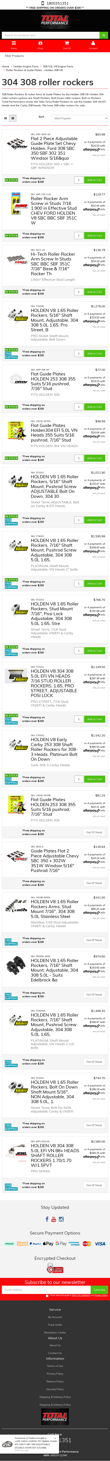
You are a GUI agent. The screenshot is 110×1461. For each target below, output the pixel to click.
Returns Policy (55, 1381)
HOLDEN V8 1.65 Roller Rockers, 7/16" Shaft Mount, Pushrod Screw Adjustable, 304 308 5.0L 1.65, (55, 550)
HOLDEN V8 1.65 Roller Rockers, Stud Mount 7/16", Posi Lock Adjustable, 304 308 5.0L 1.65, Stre (55, 613)
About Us (55, 1345)
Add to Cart (94, 180)
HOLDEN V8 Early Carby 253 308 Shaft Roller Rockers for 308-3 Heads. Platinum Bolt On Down (54, 749)
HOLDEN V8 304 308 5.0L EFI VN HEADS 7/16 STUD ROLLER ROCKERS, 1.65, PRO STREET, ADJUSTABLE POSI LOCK (54, 683)
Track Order (55, 1324)
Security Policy (55, 1389)
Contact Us (55, 1353)
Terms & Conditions (81, 1295)
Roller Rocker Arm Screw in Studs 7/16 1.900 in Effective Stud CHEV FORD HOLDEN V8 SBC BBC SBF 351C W (54, 211)
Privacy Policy (101, 1295)
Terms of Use (55, 1366)
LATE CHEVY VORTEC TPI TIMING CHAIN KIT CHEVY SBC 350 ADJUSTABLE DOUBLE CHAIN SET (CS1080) (36, 1444)
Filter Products (14, 56)
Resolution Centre (55, 1332)
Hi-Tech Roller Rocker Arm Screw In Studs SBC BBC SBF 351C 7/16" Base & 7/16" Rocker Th (53, 263)
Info (103, 149)
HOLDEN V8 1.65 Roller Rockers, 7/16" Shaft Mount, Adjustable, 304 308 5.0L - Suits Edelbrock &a (55, 970)
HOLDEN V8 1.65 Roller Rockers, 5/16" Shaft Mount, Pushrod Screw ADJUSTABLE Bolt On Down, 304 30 (55, 486)
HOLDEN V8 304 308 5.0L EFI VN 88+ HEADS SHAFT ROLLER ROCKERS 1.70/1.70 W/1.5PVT (55, 1155)
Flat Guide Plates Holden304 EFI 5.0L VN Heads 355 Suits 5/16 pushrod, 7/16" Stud (54, 433)
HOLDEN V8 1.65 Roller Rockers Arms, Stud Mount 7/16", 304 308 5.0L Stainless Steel (55, 909)
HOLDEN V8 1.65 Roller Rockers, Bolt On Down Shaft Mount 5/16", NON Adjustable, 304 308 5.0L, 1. (55, 1091)
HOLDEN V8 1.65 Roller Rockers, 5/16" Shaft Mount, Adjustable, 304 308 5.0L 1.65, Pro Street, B (55, 320)
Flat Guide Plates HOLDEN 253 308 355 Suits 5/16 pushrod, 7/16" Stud (53, 381)
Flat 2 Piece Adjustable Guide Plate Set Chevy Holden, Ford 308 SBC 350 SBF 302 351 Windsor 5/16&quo (54, 148)
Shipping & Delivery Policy (55, 1397)
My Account (55, 1317)
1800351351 (57, 3)
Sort (41, 116)
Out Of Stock (94, 832)
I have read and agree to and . (77, 1295)
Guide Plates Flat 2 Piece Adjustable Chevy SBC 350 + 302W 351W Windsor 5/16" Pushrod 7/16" (55, 860)
